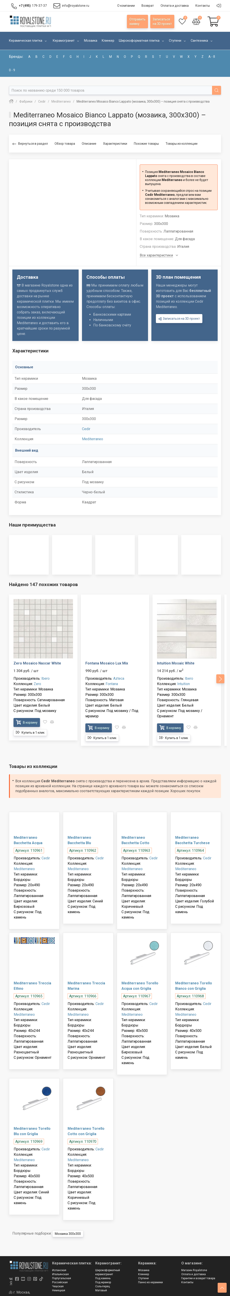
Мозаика (143, 1270)
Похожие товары (146, 143)
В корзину (27, 722)
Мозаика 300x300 (68, 1234)
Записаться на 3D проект (179, 319)
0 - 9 (12, 70)
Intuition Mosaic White (176, 663)
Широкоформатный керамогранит (107, 1272)
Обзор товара (65, 143)
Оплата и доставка (193, 1274)
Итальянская (60, 1274)
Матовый (101, 1290)
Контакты (187, 1282)
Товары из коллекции (181, 143)
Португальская (61, 1278)
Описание (89, 143)
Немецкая (58, 1290)
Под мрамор (103, 1282)
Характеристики (115, 143)
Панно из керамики (150, 1282)
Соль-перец (102, 1286)
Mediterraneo (92, 439)
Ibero (45, 678)
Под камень (103, 1278)
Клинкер (143, 1274)
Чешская (58, 1286)
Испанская (59, 1270)
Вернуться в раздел (30, 144)
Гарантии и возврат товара (198, 1278)
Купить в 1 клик (30, 732)
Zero (37, 684)
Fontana (112, 684)
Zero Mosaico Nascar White (37, 663)
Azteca (118, 678)
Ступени (143, 1278)
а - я (211, 56)
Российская (60, 1282)
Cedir (86, 429)
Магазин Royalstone (194, 1270)
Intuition (183, 684)
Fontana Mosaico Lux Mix (106, 663)
